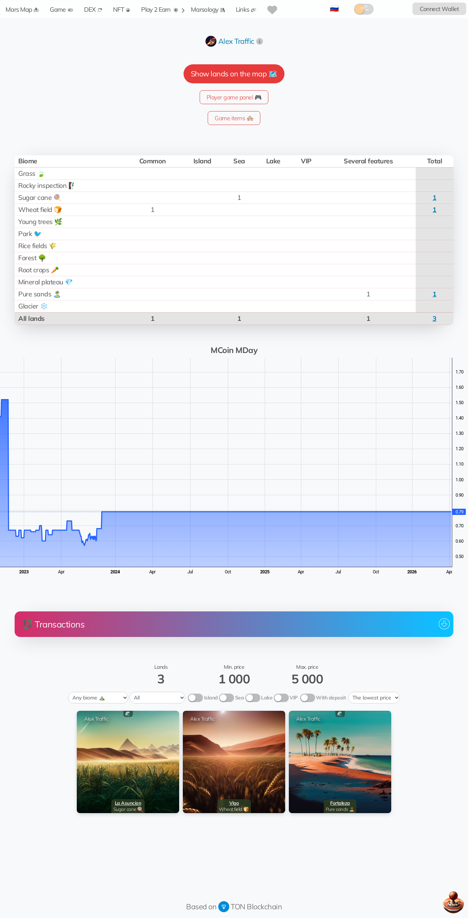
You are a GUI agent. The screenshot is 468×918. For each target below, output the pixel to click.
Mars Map (22, 9)
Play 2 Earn (159, 9)
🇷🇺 (334, 8)
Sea (239, 697)
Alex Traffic (236, 41)
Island (211, 697)
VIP (294, 697)
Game (61, 9)
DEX (93, 9)
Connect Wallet (439, 8)
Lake (266, 697)
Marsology (208, 9)
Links (246, 9)
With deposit (331, 697)
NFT (122, 9)
